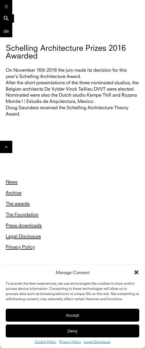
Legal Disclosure (97, 342)
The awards (18, 203)
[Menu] (6, 6)
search (6, 18)
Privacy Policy (70, 342)
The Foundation (22, 214)
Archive (13, 192)
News (11, 182)
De (6, 31)
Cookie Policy (45, 342)
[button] (136, 272)
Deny (72, 331)
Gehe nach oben (6, 148)
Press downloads (24, 225)
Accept (72, 315)
